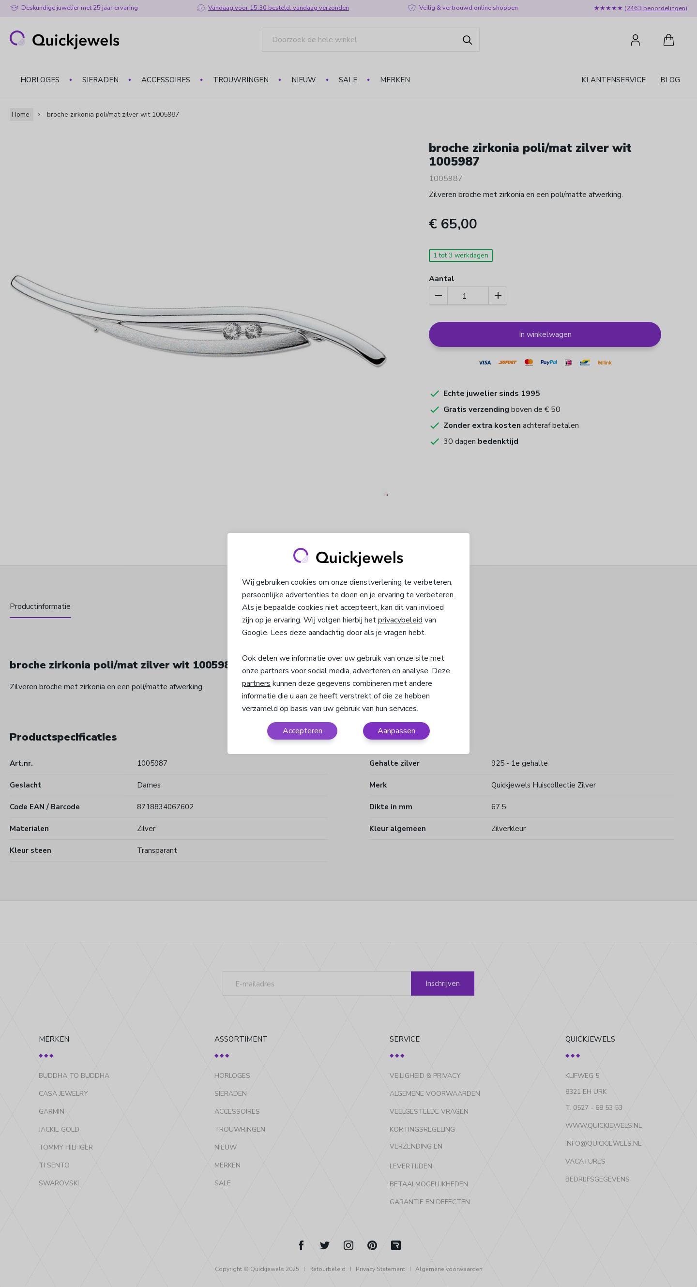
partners (256, 683)
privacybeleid (400, 620)
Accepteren (302, 731)
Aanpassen (396, 731)
